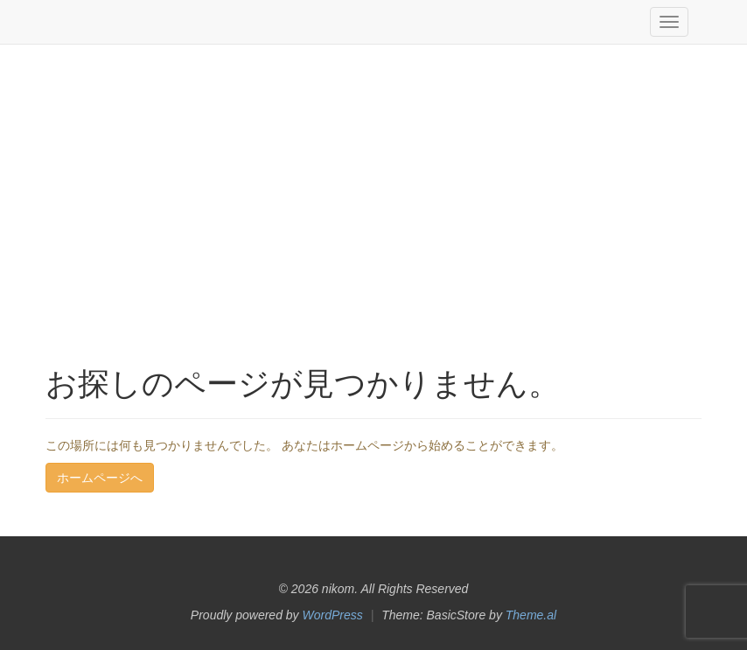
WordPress (333, 615)
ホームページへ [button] (100, 478)
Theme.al (531, 615)
